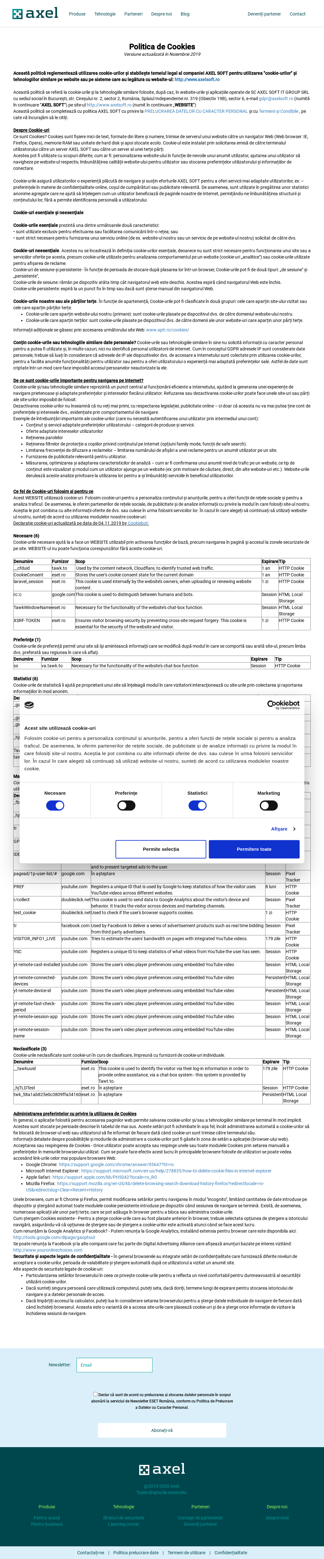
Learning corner (123, 1524)
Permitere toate (254, 849)
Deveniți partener (200, 1524)
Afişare (279, 828)
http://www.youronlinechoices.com (47, 1250)
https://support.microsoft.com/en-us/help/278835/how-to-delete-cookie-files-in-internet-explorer (176, 1170)
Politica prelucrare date (136, 1552)
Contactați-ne (90, 1552)
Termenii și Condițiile (279, 111)
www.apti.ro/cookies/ (167, 329)
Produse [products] (77, 13)
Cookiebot (138, 523)
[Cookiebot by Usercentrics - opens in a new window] (272, 705)
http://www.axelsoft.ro (109, 104)
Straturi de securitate (123, 1517)
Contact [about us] (298, 13)
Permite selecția (161, 849)
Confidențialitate (231, 1552)
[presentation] (215, 1370)
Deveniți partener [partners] (264, 13)
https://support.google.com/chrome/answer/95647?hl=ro (116, 1164)
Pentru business (47, 1524)
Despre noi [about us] (161, 13)
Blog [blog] (185, 13)
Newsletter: (60, 1364)
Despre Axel (277, 1517)
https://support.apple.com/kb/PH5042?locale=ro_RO (105, 1177)
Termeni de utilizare (186, 1552)
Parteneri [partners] (133, 13)
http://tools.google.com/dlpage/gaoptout (54, 1237)
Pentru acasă (47, 1517)
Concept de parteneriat (200, 1517)
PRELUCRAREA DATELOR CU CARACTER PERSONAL (197, 111)
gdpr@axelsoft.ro (276, 98)
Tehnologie (104, 13)
